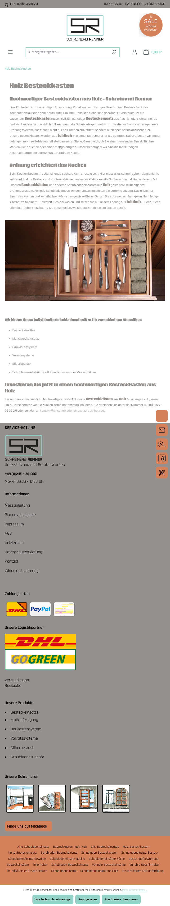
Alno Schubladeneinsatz (33, 847)
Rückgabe (13, 685)
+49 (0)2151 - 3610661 (21, 473)
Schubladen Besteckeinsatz (58, 853)
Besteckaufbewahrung (143, 859)
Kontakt (11, 561)
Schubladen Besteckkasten (99, 853)
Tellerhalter (40, 865)
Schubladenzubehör (27, 757)
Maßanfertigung (24, 720)
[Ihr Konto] (134, 52)
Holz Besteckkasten (136, 847)
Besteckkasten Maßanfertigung (143, 871)
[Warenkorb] (152, 52)
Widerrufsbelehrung (22, 571)
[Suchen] (114, 52)
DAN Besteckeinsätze (105, 847)
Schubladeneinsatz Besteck (139, 853)
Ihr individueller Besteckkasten (27, 871)
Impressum (113, 3)
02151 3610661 (27, 3)
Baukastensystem (26, 729)
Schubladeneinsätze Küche (107, 859)
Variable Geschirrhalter (145, 865)
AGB (8, 533)
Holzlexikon (14, 543)
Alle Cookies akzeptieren (121, 899)
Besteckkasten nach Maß (70, 847)
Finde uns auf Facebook (27, 826)
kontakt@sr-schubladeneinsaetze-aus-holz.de (72, 411)
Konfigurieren (87, 899)
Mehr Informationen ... (134, 890)
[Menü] (10, 52)
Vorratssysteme (24, 738)
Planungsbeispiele (20, 514)
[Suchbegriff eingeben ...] (67, 52)
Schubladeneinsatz (63, 871)
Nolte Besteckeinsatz (22, 853)
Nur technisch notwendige (53, 899)
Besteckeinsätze (25, 712)
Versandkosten (17, 680)
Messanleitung (17, 505)
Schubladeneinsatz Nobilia (67, 859)
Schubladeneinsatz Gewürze (27, 859)
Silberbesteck (22, 748)
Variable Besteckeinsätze (109, 865)
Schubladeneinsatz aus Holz (99, 871)
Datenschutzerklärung (145, 3)
